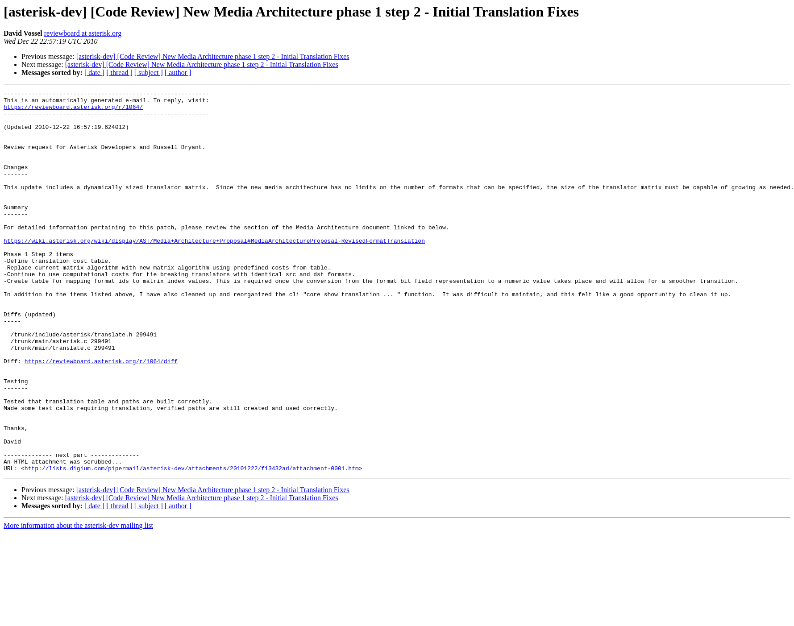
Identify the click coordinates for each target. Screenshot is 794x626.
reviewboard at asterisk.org (82, 33)
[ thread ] (119, 72)
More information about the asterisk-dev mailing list (78, 601)
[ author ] (178, 72)
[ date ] (94, 72)
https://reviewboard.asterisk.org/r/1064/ (73, 111)
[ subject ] (148, 72)
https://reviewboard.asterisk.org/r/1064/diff (101, 416)
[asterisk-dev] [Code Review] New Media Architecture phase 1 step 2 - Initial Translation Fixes (212, 56)
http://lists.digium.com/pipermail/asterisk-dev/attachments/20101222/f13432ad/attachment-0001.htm (192, 544)
